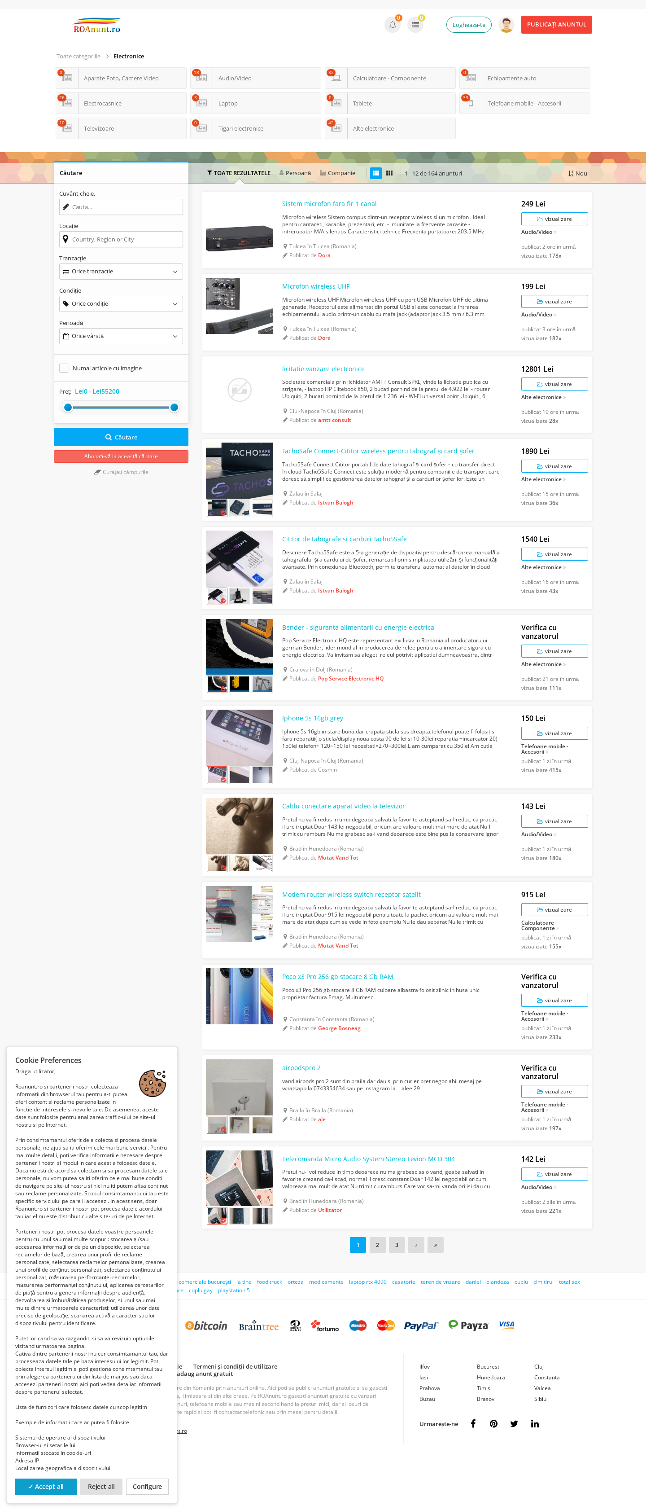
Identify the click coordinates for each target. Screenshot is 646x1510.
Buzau (427, 1452)
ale (322, 1168)
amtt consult (334, 432)
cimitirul (543, 1335)
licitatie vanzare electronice (328, 380)
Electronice (128, 56)
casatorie (403, 1335)
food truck (269, 1335)
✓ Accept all (46, 1486)
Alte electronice (541, 409)
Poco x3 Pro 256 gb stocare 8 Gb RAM (345, 1021)
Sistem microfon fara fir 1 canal (335, 207)
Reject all (101, 1486)
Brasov (485, 1452)
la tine (244, 1335)
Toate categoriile (78, 56)
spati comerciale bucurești (198, 1335)
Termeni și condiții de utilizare (235, 1419)
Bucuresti (489, 1419)
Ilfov (424, 1419)
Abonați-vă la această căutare (121, 456)
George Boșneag (339, 1072)
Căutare (121, 437)
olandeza (497, 1335)
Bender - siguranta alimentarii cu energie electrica (366, 653)
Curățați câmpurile (121, 472)
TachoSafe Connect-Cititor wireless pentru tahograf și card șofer (374, 467)
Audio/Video (536, 236)
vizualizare (554, 222)
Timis (483, 1441)
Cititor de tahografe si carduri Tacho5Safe (352, 560)
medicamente (326, 1335)
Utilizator (330, 1263)
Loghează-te (469, 25)
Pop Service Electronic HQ (351, 704)
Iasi (423, 1430)
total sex (569, 1335)
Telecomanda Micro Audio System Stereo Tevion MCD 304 (374, 1211)
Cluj (539, 1419)
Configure (147, 1486)
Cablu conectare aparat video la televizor (351, 841)
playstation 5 (234, 1343)
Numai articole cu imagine (107, 368)
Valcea (542, 1441)
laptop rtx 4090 (368, 1335)
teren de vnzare (440, 1335)
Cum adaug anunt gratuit (198, 1426)
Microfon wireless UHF (320, 294)
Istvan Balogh (336, 518)
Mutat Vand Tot (338, 893)
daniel (473, 1335)
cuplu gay (201, 1343)
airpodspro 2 (304, 1116)
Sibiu (540, 1452)
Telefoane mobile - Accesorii (544, 778)
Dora (324, 259)
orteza (296, 1335)
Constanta (547, 1430)
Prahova (429, 1441)
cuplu (521, 1335)
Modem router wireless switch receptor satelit (360, 934)
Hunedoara (491, 1430)
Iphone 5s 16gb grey (316, 748)
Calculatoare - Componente (539, 965)
